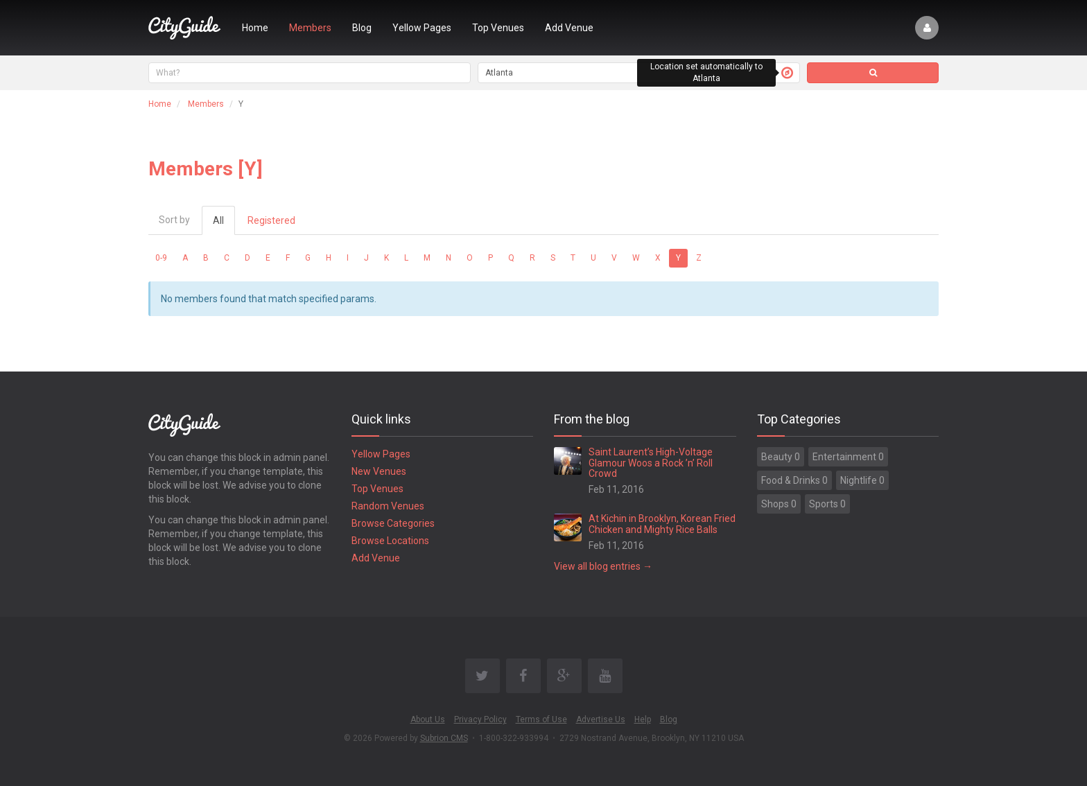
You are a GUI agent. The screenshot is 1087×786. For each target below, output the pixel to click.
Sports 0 (827, 503)
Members (310, 27)
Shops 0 (779, 503)
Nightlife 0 (862, 480)
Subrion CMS (444, 738)
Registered (271, 220)
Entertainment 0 (848, 456)
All (218, 220)
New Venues (378, 471)
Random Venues (387, 506)
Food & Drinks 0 (794, 480)
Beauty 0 (780, 456)
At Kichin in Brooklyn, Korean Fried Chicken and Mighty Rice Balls (662, 523)
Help (642, 719)
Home (255, 27)
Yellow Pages (421, 27)
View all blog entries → (603, 566)
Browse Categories (393, 523)
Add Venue (569, 27)
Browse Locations (390, 540)
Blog (362, 27)
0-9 (161, 258)
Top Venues (498, 27)
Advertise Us (600, 719)
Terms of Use (541, 719)
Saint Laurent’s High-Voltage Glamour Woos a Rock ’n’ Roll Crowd (651, 462)
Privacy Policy (480, 719)
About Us (427, 719)
